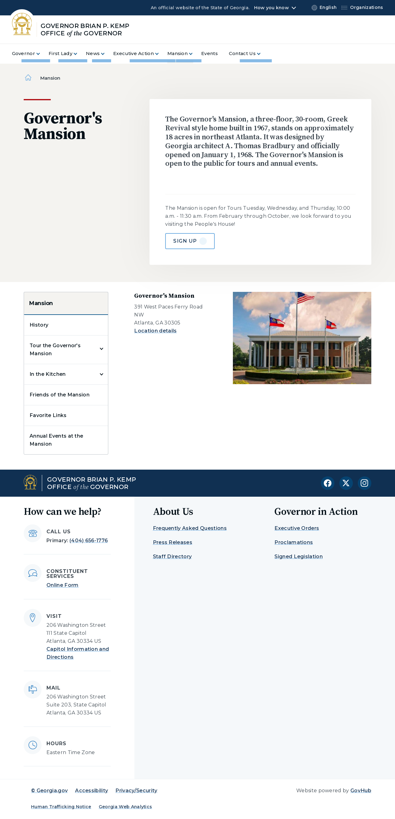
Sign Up (185, 241)
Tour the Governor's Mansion (55, 349)
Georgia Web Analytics (125, 806)
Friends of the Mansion (60, 395)
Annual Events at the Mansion (56, 440)
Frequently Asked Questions (190, 528)
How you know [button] (271, 7)
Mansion (41, 303)
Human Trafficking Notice (61, 806)
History (39, 325)
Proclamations (293, 542)
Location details (155, 331)
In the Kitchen (48, 374)
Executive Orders (296, 528)
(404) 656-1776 (89, 540)
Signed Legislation (298, 556)
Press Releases (172, 542)
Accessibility (91, 790)
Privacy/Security (136, 790)
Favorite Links (48, 415)
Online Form (62, 585)
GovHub (360, 790)
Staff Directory (172, 556)
